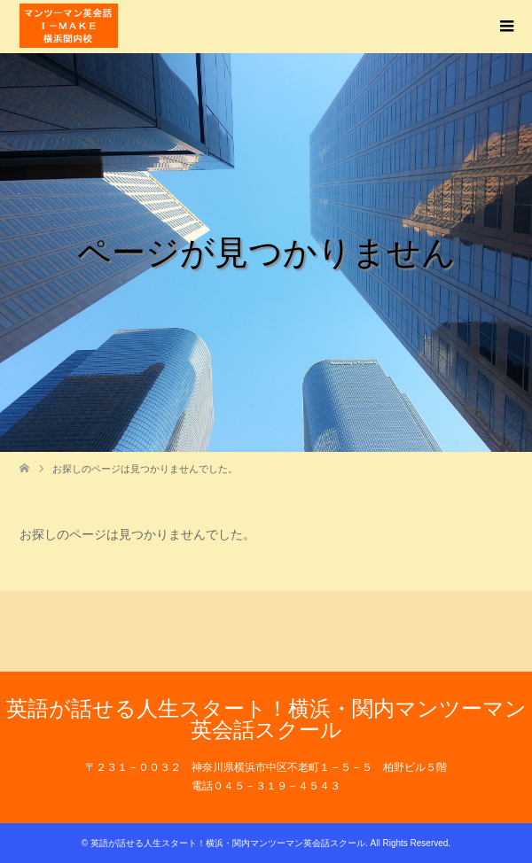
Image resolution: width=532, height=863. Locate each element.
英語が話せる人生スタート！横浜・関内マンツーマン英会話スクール (266, 719)
